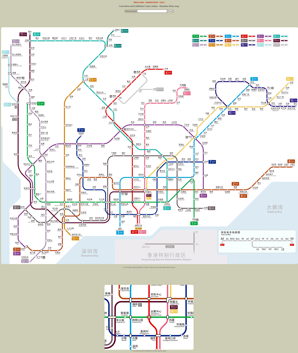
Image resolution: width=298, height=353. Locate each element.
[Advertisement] (149, 21)
